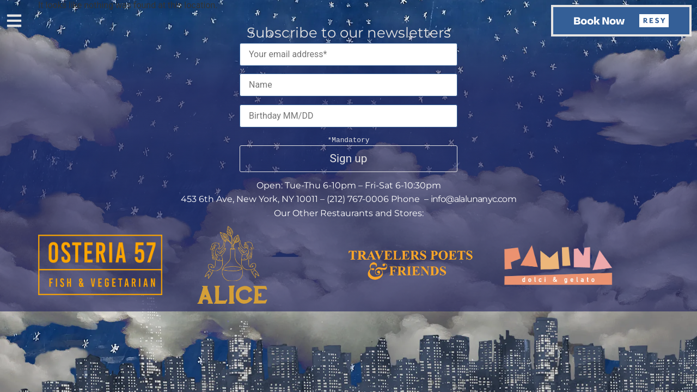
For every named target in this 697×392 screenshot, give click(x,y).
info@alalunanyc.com (473, 199)
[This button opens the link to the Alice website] (232, 301)
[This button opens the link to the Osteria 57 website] (100, 292)
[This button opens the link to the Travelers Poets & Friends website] (410, 277)
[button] (14, 22)
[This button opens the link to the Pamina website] (558, 282)
